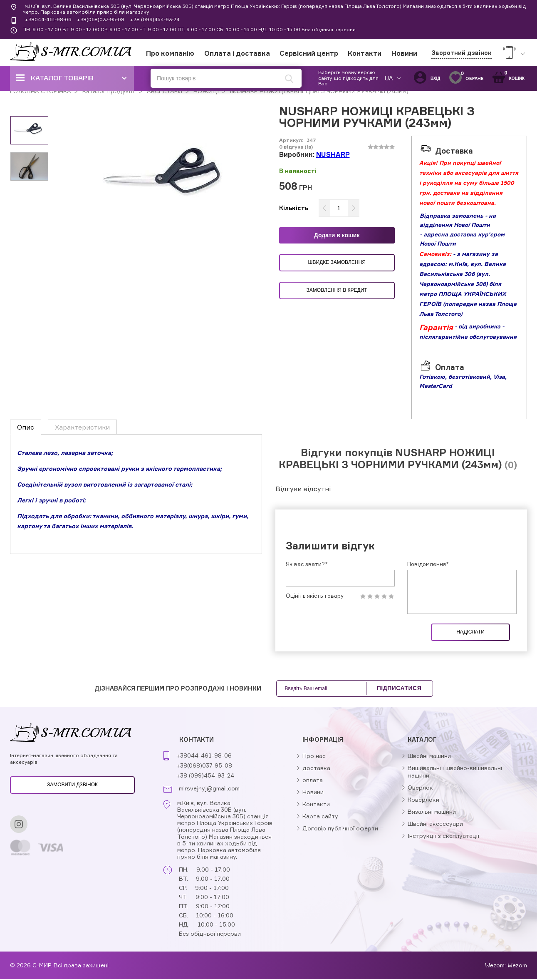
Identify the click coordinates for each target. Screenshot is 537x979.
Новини (404, 53)
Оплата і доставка (237, 53)
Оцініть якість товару (315, 596)
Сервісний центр (309, 53)
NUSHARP (333, 154)
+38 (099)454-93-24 (155, 19)
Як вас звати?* (307, 564)
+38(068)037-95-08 (100, 19)
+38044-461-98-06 (48, 19)
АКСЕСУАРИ (163, 90)
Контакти (364, 53)
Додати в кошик (337, 235)
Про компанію (170, 53)
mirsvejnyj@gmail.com (209, 788)
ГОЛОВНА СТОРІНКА (40, 90)
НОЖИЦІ (205, 90)
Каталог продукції (108, 90)
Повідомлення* (428, 564)
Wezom (517, 965)
